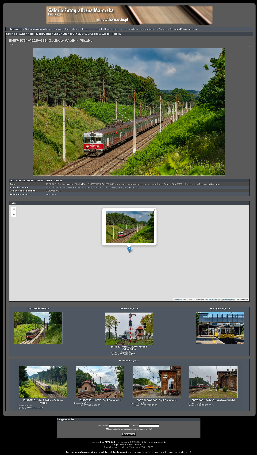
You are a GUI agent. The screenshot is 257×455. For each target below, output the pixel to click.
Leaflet (176, 299)
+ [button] (14, 209)
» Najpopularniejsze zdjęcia (86, 29)
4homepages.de (157, 442)
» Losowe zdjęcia (129, 29)
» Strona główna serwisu (182, 29)
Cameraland (138, 444)
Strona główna (15, 33)
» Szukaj (161, 29)
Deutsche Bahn (126, 352)
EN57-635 (78, 187)
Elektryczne (43, 33)
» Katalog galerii (61, 29)
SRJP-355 (122, 187)
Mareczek (51, 194)
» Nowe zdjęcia (110, 29)
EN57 (57, 33)
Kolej (31, 33)
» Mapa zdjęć (147, 29)
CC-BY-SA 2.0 (214, 299)
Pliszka (103, 187)
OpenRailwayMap (227, 299)
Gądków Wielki (91, 187)
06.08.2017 (133, 187)
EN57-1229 (67, 187)
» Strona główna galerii (36, 29)
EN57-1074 (56, 187)
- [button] (14, 214)
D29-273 (112, 187)
